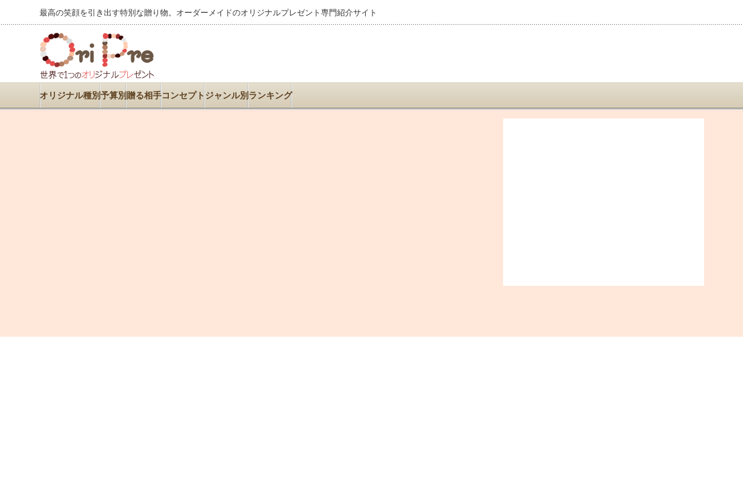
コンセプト (183, 95)
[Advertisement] (547, 53)
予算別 (113, 95)
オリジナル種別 (70, 95)
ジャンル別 (227, 95)
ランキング (270, 95)
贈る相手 (144, 95)
